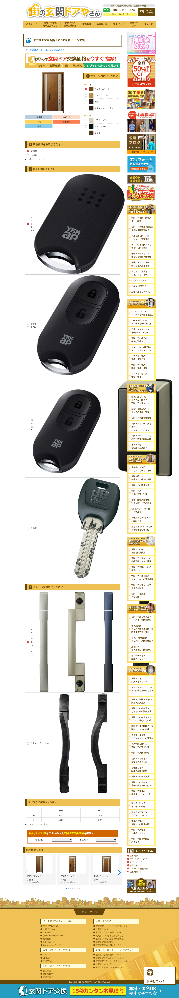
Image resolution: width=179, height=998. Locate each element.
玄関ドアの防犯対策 (105, 942)
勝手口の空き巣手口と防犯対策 (141, 648)
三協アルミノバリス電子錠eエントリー (140, 331)
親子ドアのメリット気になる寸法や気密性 (141, 255)
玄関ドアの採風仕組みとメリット (139, 831)
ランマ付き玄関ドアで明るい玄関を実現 (141, 246)
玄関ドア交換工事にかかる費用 (110, 958)
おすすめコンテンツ (52, 945)
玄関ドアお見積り (51, 926)
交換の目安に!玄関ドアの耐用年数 (140, 822)
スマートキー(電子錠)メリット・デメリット (141, 348)
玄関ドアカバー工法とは (107, 964)
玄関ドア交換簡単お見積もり (50, 24)
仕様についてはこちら (37, 159)
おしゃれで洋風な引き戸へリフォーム (140, 273)
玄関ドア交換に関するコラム (109, 945)
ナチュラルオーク (97, 95)
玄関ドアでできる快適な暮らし (110, 935)
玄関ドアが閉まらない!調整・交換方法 (141, 701)
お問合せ (134, 865)
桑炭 (91, 101)
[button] (66, 888)
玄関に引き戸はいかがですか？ (110, 967)
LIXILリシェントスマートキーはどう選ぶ (142, 313)
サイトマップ (136, 862)
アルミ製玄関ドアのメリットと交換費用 (140, 237)
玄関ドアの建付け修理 (141, 418)
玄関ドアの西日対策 (140, 776)
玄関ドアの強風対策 (140, 485)
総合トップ (31, 24)
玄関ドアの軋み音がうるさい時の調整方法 (141, 710)
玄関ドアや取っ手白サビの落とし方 (139, 760)
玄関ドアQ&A (134, 24)
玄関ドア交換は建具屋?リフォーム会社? (140, 794)
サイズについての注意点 (38, 824)
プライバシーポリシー (140, 859)
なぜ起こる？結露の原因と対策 (139, 769)
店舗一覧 (148, 24)
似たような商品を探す (55, 50)
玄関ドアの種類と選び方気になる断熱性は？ (142, 228)
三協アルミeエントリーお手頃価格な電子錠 (141, 528)
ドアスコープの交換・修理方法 (138, 357)
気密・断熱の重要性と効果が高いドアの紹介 (141, 501)
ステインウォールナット (100, 108)
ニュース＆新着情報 (139, 868)
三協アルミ (48, 961)
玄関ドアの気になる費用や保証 (110, 939)
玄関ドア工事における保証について (141, 568)
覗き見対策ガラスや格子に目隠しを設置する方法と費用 (142, 629)
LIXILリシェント (138, 280)
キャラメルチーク (97, 89)
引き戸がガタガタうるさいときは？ (139, 813)
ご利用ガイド (136, 872)
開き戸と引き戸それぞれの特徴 (138, 805)
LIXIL (45, 955)
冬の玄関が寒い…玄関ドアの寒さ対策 (140, 745)
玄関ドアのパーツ (104, 929)
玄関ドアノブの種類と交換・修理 (139, 366)
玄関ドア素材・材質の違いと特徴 (141, 219)
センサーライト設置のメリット (138, 657)
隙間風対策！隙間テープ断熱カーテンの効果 (142, 727)
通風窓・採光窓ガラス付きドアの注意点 (142, 736)
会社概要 (134, 856)
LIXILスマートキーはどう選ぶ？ (140, 510)
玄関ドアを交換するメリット (139, 680)
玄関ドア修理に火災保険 (138, 595)
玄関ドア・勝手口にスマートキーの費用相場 (142, 577)
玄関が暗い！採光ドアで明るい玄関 (141, 478)
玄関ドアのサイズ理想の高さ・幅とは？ (141, 784)
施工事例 (86, 24)
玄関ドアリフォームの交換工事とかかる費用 (141, 559)
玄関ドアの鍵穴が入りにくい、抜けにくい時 (141, 719)
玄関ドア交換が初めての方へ (109, 955)
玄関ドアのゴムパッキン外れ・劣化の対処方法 (142, 437)
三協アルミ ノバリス (140, 292)
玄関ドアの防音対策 (140, 753)
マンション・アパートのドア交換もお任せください (142, 690)
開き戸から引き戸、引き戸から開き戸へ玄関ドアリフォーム (140, 400)
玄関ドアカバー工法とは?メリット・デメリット (141, 426)
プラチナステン (96, 120)
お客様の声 (102, 24)
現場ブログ (118, 24)
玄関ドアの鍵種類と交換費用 (138, 551)
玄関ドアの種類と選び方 (70, 24)
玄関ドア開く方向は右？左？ (140, 840)
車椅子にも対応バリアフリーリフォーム (142, 469)
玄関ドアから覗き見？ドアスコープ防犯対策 (141, 618)
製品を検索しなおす (34, 50)
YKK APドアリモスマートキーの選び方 (141, 322)
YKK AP (46, 958)
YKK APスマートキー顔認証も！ (141, 519)
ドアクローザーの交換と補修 (139, 375)
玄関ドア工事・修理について (109, 932)
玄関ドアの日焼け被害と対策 (139, 492)
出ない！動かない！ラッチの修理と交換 (140, 410)
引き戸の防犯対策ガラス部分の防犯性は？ (142, 639)
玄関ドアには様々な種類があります (112, 926)
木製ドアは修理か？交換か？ (139, 446)
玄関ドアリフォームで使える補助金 (141, 586)
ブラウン (93, 133)
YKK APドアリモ (139, 286)
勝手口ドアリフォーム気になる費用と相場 (141, 264)
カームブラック (96, 126)
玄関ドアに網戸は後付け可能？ (139, 339)
